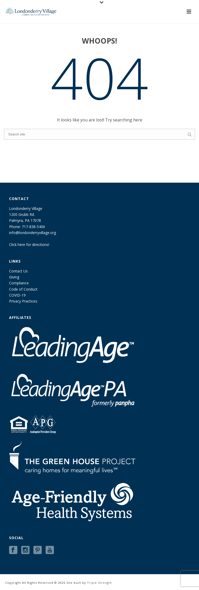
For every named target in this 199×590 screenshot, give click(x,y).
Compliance (19, 282)
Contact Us (18, 271)
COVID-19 (17, 295)
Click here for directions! (29, 244)
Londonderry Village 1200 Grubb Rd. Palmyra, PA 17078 (25, 214)
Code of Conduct (23, 289)
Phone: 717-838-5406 (27, 226)
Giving (14, 277)
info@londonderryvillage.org (32, 232)
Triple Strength (99, 583)
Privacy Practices (23, 301)
